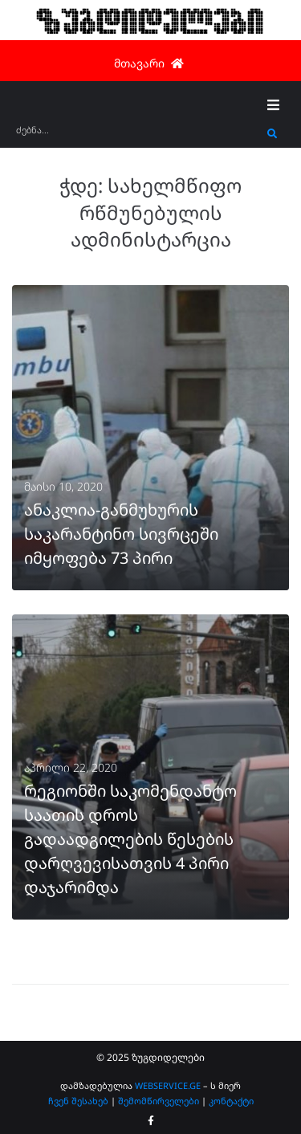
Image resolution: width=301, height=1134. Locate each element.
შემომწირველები (158, 1101)
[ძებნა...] (137, 135)
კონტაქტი (231, 1101)
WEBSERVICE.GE (169, 1085)
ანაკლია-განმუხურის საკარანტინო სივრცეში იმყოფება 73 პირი (121, 534)
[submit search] (272, 134)
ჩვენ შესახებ (78, 1101)
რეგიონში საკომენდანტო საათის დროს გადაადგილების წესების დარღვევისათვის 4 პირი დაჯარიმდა (130, 839)
